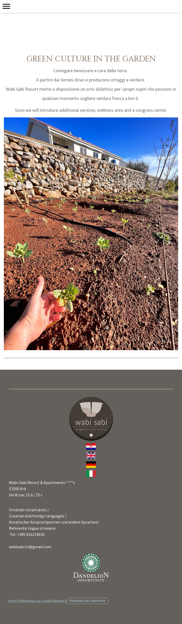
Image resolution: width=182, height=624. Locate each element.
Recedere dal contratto (87, 601)
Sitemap (59, 601)
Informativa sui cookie (35, 601)
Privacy (13, 601)
